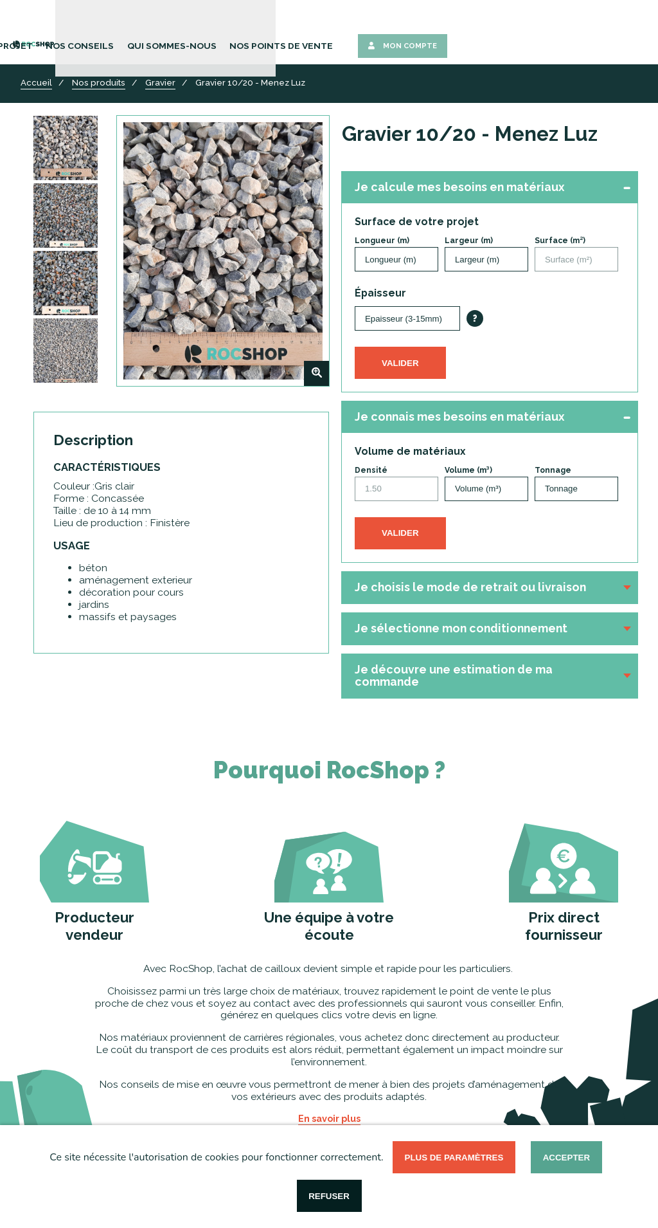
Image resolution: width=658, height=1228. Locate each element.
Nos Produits (158, 30)
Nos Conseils (303, 30)
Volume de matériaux (410, 451)
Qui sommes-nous (383, 30)
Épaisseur (380, 293)
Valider (400, 363)
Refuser (329, 1196)
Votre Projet (231, 30)
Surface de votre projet (417, 222)
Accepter (566, 1157)
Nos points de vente (479, 30)
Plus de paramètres (454, 1157)
